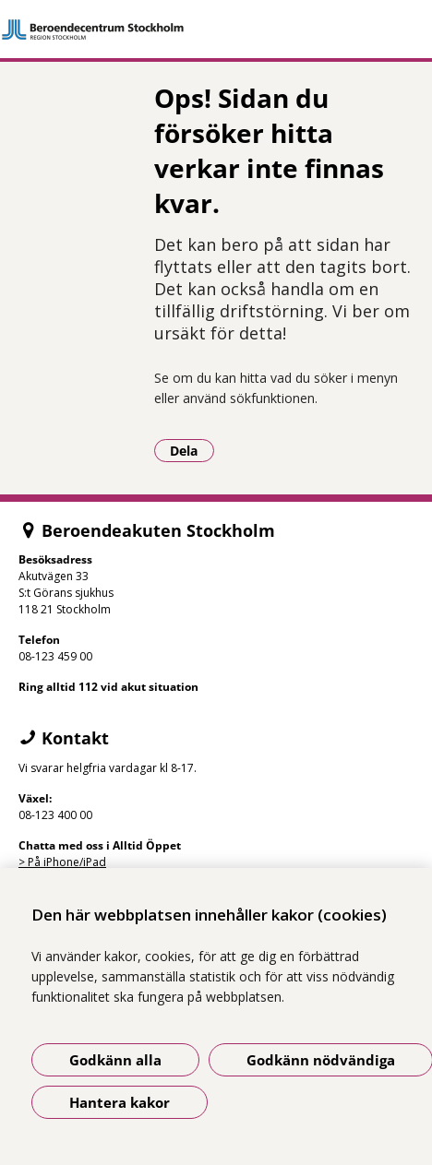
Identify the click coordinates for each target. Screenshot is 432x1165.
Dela (192, 450)
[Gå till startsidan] (216, 30)
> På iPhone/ (50, 862)
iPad (94, 862)
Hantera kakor (119, 1102)
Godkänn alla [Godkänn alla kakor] (115, 1060)
